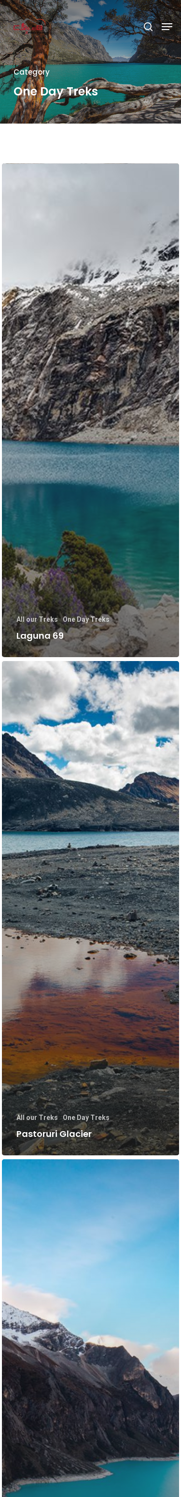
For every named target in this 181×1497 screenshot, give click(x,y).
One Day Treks (86, 619)
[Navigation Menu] (167, 27)
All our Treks (37, 619)
